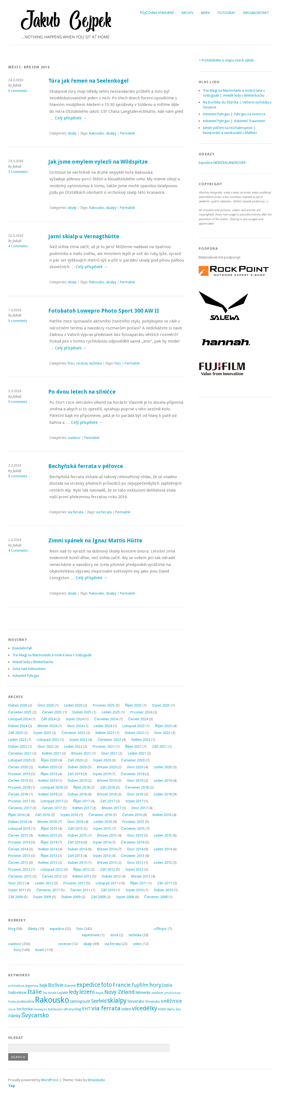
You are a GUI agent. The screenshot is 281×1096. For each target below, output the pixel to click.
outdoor (74, 438)
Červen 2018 (18, 794)
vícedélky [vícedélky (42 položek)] (144, 1008)
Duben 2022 (17, 746)
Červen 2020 (18, 767)
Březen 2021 (81, 753)
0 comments (17, 91)
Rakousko (96, 133)
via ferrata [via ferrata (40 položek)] (105, 1008)
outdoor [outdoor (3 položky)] (157, 993)
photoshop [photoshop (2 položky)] (172, 993)
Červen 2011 (80, 890)
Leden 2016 (103, 822)
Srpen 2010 (135, 890)
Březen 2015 (106, 835)
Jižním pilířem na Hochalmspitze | (229, 128)
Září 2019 (75, 774)
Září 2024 (48, 719)
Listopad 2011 (107, 883)
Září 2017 (107, 801)
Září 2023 (15, 733)
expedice (57, 929)
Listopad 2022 (48, 740)
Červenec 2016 (100, 815)
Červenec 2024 (105, 719)
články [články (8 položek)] (14, 1015)
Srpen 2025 (161, 705)
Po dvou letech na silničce (82, 392)
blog (11, 929)
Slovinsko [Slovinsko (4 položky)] (152, 1001)
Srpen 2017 (134, 801)
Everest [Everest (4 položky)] (70, 985)
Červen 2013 (18, 862)
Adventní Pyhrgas (25, 676)
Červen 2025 (52, 712)
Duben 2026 (17, 705)
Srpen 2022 (78, 740)
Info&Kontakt (256, 13)
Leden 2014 (163, 849)
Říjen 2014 (49, 842)
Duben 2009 (70, 897)
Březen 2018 (106, 794)
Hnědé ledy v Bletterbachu (32, 662)
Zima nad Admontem (29, 669)
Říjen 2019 (49, 774)
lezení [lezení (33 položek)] (87, 991)
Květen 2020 (47, 767)
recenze (82, 363)
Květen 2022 (140, 740)
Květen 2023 (104, 733)
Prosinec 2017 (19, 801)
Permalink (127, 133)
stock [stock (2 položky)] (12, 1009)
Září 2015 (75, 828)
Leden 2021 (137, 753)
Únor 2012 (16, 883)
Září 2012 (107, 869)
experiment (91, 935)
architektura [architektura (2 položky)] (16, 986)
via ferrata (75, 512)
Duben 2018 (77, 794)
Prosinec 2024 (141, 712)
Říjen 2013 (49, 856)
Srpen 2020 (102, 760)
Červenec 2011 (48, 890)
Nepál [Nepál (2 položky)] (99, 993)
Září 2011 (164, 883)
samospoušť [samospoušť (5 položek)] (80, 1001)
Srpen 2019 (102, 774)
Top (11, 1086)
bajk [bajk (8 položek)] (43, 985)
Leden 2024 (103, 726)
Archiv (187, 13)
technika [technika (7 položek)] (24, 1009)
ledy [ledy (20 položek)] (73, 992)
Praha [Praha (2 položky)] (12, 1002)
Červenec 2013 (132, 856)
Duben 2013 (77, 862)
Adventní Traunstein (249, 121)
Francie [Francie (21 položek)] (122, 985)
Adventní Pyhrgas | (217, 114)
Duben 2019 (77, 780)
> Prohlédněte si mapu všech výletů (226, 60)
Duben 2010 (163, 890)
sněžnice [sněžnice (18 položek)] (171, 1001)
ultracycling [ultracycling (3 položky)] (72, 1009)
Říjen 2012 (81, 869)
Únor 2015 (135, 835)
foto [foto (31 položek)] (106, 984)
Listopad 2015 (19, 828)
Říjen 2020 (49, 760)
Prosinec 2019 (19, 774)
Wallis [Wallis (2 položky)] (171, 1009)
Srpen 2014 (102, 842)
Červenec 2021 (20, 753)
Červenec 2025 (20, 712)
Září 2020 (75, 760)
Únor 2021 (109, 753)
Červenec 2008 (156, 897)
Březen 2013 (106, 862)
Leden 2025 (111, 712)
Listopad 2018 (52, 787)
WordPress (49, 1080)
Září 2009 (15, 897)
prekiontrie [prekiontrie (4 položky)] (25, 1001)
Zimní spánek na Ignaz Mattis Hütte (95, 540)
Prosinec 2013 (19, 856)
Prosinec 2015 (133, 822)
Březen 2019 (106, 780)
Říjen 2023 (163, 726)
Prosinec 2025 (104, 705)
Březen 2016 (47, 822)
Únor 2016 (75, 822)
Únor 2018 (135, 794)
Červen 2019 (18, 780)
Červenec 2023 (73, 733)
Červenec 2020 (133, 760)
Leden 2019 (163, 780)
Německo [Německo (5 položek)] (143, 992)
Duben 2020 (77, 767)
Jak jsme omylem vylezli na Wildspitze (98, 162)
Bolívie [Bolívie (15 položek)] (56, 985)
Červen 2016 (132, 815)
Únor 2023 (162, 733)
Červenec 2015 (133, 828)
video (137, 944)
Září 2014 (75, 842)
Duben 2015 (77, 835)
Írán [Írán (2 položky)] (178, 1009)
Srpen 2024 (75, 719)
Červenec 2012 (20, 876)
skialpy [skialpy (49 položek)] (117, 1000)
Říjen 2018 (81, 787)
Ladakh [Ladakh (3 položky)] (62, 993)
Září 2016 (42, 815)
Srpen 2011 (17, 890)
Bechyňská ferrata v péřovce (85, 466)
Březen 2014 (106, 849)
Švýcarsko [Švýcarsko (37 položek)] (35, 1015)
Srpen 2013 (102, 856)
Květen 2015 (47, 835)
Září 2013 (75, 856)
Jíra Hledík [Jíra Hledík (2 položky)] (49, 993)
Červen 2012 (52, 876)
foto (71, 363)
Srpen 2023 (42, 733)
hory (17, 950)
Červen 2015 (18, 835)
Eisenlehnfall (22, 648)
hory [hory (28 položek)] (155, 985)
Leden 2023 (17, 740)
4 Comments (18, 246)
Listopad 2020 (19, 760)
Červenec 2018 (137, 787)
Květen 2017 (81, 808)
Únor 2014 (135, 849)
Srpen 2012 (134, 869)
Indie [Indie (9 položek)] (167, 985)
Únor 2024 (75, 726)
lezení (39, 950)
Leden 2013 (163, 862)
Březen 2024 (47, 726)
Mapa (205, 13)
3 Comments (18, 172)
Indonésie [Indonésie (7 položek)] (17, 992)
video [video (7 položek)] (126, 1009)
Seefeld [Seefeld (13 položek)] (98, 1001)
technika (95, 363)
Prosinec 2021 (104, 746)
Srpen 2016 (69, 815)
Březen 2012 (140, 876)
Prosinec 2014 (19, 842)
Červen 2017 (52, 808)
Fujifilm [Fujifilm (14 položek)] (139, 985)
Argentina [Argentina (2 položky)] (31, 986)
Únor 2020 (135, 767)
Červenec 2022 (109, 740)
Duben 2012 (111, 876)
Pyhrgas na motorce (249, 114)
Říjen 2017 (81, 801)
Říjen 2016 (16, 815)
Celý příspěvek (71, 118)
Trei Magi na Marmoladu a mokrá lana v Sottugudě (51, 655)
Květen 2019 (47, 780)
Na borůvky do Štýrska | (222, 102)
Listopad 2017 (52, 801)
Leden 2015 (163, 835)
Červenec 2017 (20, 808)
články (32, 929)
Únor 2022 (46, 746)
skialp (72, 133)
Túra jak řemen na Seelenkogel (88, 81)
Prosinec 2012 (19, 869)
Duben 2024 (17, 726)
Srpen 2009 (42, 897)
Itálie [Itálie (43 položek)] (34, 991)
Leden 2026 (73, 705)
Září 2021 (159, 746)
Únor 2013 (135, 862)
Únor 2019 (135, 780)
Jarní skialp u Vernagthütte (83, 236)
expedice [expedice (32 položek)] (88, 984)
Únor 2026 (46, 705)
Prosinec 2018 (19, 787)
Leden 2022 (73, 746)
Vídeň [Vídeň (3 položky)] (162, 1009)
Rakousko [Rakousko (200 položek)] (52, 1000)
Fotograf (226, 13)
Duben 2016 (17, 822)
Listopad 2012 (52, 869)
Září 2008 (98, 897)
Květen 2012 (81, 876)
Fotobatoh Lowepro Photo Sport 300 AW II (103, 311)
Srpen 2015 (102, 828)
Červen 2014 (18, 849)
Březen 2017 (111, 808)
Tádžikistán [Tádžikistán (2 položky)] (55, 1009)
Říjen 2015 (49, 828)
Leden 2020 (163, 767)
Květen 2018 (47, 794)
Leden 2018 (163, 794)
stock (114, 935)
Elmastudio (96, 1080)
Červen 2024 (138, 719)
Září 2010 (108, 890)
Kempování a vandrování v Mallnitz (230, 133)
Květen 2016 (162, 815)
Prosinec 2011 (74, 883)
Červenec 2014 (132, 842)
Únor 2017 (139, 808)
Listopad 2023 (133, 726)
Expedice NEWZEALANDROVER (222, 163)
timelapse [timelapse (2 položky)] (40, 1009)
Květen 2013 (47, 862)
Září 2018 (107, 787)
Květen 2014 (47, 849)
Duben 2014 (77, 849)
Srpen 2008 (125, 897)
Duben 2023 (134, 733)
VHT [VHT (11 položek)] (86, 1008)
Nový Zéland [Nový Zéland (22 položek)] (119, 992)
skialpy (111, 133)
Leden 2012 (44, 883)
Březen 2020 (106, 767)
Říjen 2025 (133, 705)
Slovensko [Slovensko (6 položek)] (135, 1001)
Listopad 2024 (19, 719)
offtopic (160, 929)
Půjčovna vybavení (157, 13)
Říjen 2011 (138, 883)
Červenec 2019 (132, 774)
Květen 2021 (51, 753)
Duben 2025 (81, 712)
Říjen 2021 (133, 746)
